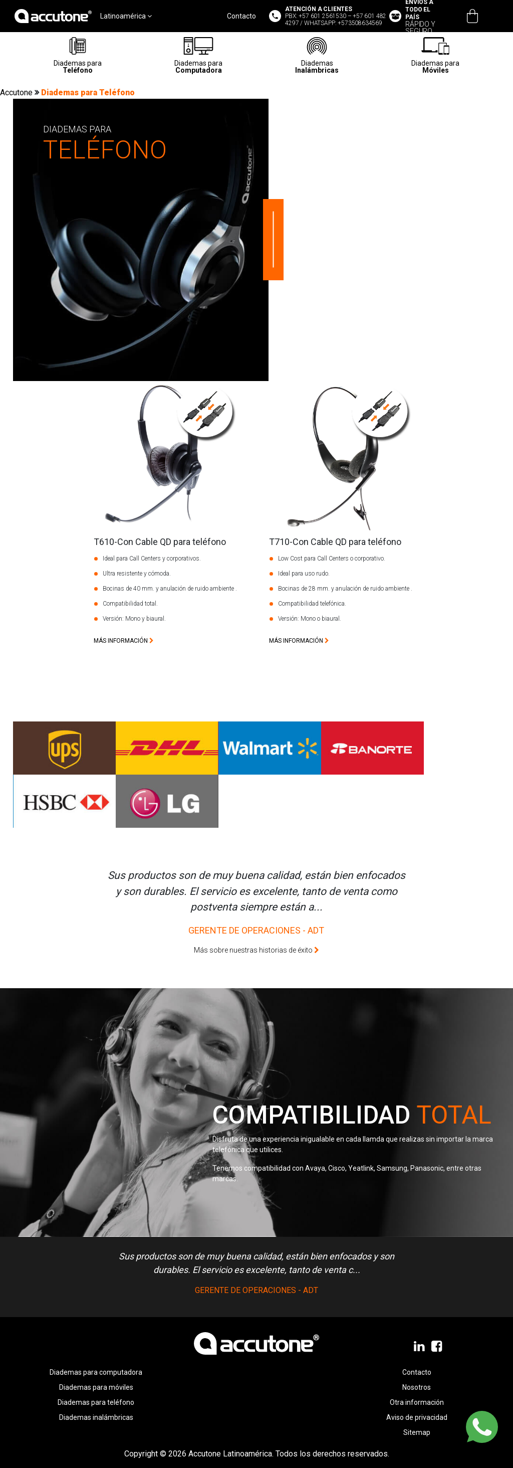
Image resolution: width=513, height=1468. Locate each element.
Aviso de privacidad (416, 1417)
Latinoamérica (126, 16)
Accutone (17, 92)
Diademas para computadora (96, 1372)
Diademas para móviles (96, 1387)
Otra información (417, 1402)
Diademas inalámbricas (96, 1417)
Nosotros (416, 1387)
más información (124, 640)
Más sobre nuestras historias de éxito (256, 950)
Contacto (241, 16)
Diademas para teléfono (96, 1402)
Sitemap (416, 1432)
